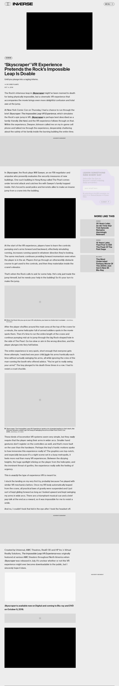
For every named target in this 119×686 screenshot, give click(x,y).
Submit (104, 204)
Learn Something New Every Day (94, 175)
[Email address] (96, 190)
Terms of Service (96, 197)
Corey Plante (14, 84)
